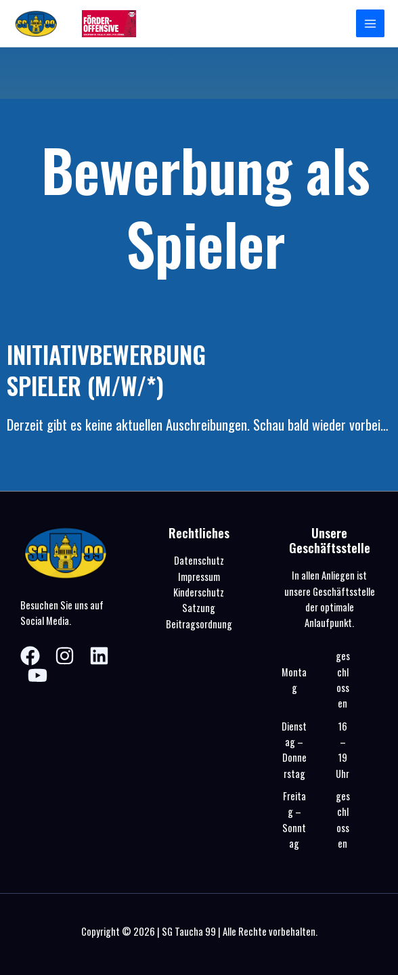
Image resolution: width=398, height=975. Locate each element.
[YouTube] (37, 675)
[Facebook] (30, 656)
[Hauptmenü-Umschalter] (370, 23)
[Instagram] (64, 656)
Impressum (199, 576)
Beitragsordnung (199, 624)
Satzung (198, 608)
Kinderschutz (198, 592)
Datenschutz (199, 560)
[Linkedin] (99, 656)
